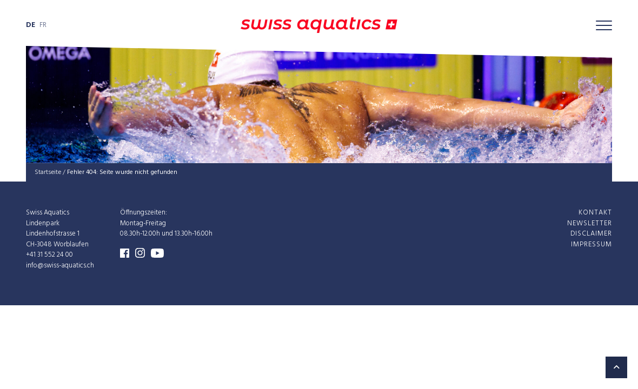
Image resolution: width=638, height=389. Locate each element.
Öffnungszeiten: (143, 212)
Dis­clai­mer (591, 233)
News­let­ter (589, 223)
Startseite (48, 172)
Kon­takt (595, 212)
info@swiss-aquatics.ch (60, 265)
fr (42, 25)
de (30, 25)
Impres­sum (591, 244)
